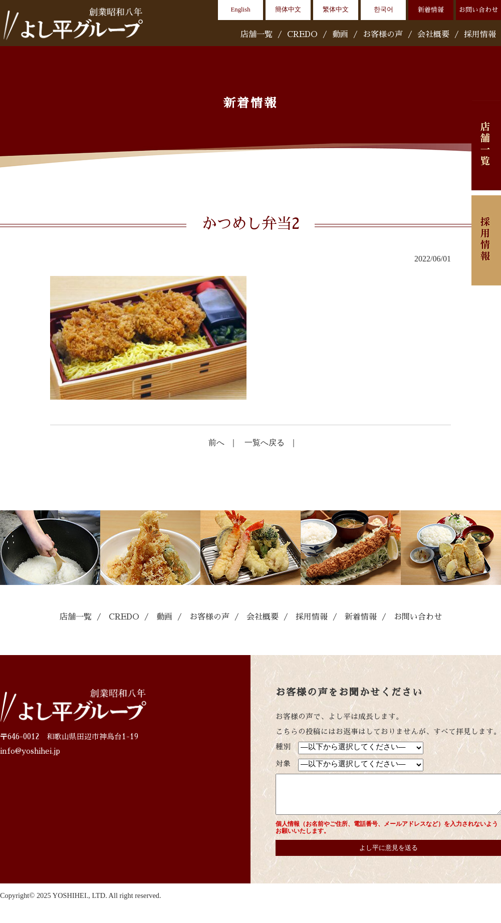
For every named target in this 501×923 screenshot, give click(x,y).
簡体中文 (288, 9)
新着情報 (431, 10)
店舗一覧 (256, 35)
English (240, 9)
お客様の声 (383, 35)
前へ (216, 442)
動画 (340, 35)
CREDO (302, 35)
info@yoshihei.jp (30, 751)
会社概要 (433, 35)
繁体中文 (336, 9)
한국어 (383, 9)
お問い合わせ (478, 10)
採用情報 (480, 35)
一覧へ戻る (264, 442)
